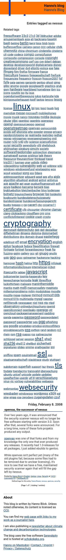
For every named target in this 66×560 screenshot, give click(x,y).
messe (20, 113)
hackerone (43, 257)
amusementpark (14, 39)
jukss (38, 96)
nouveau (34, 117)
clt (5, 54)
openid (50, 306)
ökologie (55, 117)
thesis (50, 366)
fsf (60, 78)
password (32, 317)
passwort (10, 322)
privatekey (25, 326)
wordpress (41, 393)
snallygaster (42, 347)
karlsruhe (48, 96)
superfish (24, 366)
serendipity (29, 145)
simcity (34, 148)
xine (6, 397)
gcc (32, 253)
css (36, 61)
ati (32, 39)
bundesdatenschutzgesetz (33, 197)
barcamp (27, 187)
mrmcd (37, 295)
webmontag (11, 388)
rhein (7, 334)
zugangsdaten (44, 397)
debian (56, 61)
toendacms (20, 371)
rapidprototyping (14, 135)
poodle (13, 326)
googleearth (36, 86)
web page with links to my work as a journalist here (30, 518)
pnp (6, 326)
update (36, 374)
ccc (43, 47)
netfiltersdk (11, 303)
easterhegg (51, 236)
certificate (13, 209)
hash (20, 263)
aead (39, 177)
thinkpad (39, 159)
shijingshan (11, 148)
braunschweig (23, 194)
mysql (38, 299)
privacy (57, 132)
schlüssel (9, 339)
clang (7, 213)
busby (7, 205)
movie (7, 117)
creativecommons (16, 61)
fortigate (9, 249)
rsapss (26, 334)
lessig (58, 99)
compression (25, 58)
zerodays (27, 397)
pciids (7, 132)
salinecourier (44, 334)
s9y (26, 142)
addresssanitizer (14, 177)
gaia (12, 82)
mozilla (8, 295)
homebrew (43, 89)
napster (48, 299)
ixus (31, 93)
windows (9, 169)
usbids (35, 162)
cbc (39, 205)
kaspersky (35, 276)
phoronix (22, 132)
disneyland (10, 68)
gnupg (43, 253)
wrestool (16, 173)
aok (6, 183)
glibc (7, 86)
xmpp (12, 397)
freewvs (24, 75)
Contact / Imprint (41, 545)
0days (38, 173)
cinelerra (57, 51)
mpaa (16, 295)
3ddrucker (46, 36)
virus (7, 381)
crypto (47, 217)
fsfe (6, 82)
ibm (53, 89)
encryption (40, 241)
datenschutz (25, 230)
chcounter (33, 209)
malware (25, 284)
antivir (42, 180)
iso (22, 93)
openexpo (47, 120)
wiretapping (42, 169)
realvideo (47, 135)
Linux (39, 476)
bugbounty (10, 197)
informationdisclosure (17, 267)
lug (56, 108)
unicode (26, 374)
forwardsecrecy (34, 249)
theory (48, 155)
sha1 (39, 338)
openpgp (42, 310)
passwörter (24, 322)
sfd (39, 145)
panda (7, 317)
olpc (15, 120)
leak (35, 280)
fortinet (19, 249)
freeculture (11, 75)
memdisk (9, 113)
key (45, 276)
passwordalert (49, 317)
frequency (25, 78)
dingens (25, 233)
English (27, 476)
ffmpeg (8, 71)
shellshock (48, 145)
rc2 (59, 330)
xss (32, 173)
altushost (22, 180)
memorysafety (36, 288)
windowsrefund (24, 169)
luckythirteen (12, 284)
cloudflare (32, 213)
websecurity (38, 387)
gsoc (19, 257)
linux (22, 106)
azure (7, 187)
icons (7, 93)
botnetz (9, 194)
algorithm (9, 180)
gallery (25, 253)
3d (37, 36)
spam (17, 355)
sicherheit (44, 343)
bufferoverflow (13, 47)
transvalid (34, 371)
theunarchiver (25, 159)
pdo (35, 322)
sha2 (48, 339)
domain (30, 236)
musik (15, 117)
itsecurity (10, 272)
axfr (58, 183)
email (23, 242)
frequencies (11, 78)
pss (27, 330)
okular (7, 120)
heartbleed (29, 89)
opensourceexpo (24, 124)
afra (50, 177)
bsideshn (56, 194)
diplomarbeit (50, 233)
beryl (32, 43)
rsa (18, 334)
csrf (31, 61)
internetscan (39, 267)
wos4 (7, 173)
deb (37, 230)
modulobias (43, 291)
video (43, 162)
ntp (46, 303)
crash (38, 217)
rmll (54, 138)
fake (56, 68)
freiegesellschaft (39, 75)
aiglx (57, 177)
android (33, 180)
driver (21, 68)
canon (36, 47)
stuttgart (55, 359)
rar (26, 135)
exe (51, 68)
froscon (37, 78)
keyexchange (12, 280)
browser (39, 194)
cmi (42, 213)
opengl (8, 124)
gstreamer (29, 257)
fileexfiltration (41, 246)
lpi (32, 108)
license (8, 108)
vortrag (18, 381)
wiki (59, 166)
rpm (12, 334)
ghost (49, 82)
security (16, 145)
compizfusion (43, 54)
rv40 (20, 142)
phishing (52, 322)
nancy (23, 117)
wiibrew (52, 166)
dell (42, 230)
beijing (15, 43)
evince (44, 68)
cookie (30, 217)
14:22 (53, 476)
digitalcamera (44, 65)
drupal (39, 236)
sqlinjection (40, 152)
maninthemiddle (43, 284)
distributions (11, 236)
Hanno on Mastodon (16, 545)
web (39, 166)
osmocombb (48, 128)
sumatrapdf (11, 155)
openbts (35, 120)
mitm (31, 291)
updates (46, 374)
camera (27, 47)
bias (46, 187)
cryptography (27, 223)
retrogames (19, 138)
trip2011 (9, 162)
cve (41, 61)
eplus (7, 246)
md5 (23, 288)
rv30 (14, 142)
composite (10, 58)
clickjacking (18, 213)
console (39, 58)
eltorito (35, 68)
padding (49, 313)
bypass (16, 205)
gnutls (53, 253)
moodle (56, 291)
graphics (50, 86)
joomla (24, 276)
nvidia (44, 117)
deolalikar (51, 230)
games (20, 82)
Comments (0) (9, 478)
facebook (17, 246)
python (35, 330)
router (7, 142)
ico (58, 89)
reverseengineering (39, 138)
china (21, 51)
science (34, 142)
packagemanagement (30, 313)
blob (45, 43)
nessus (44, 481)
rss (33, 334)
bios (38, 43)
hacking (55, 257)
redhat (58, 135)
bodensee (54, 190)
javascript (36, 272)
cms (47, 213)
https (44, 263)
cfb (25, 209)
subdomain (11, 366)
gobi (6, 257)
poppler (38, 132)
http (35, 263)
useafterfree (11, 378)
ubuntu (8, 374)
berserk (38, 187)
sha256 (9, 343)
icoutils (15, 93)
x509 (52, 393)
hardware (16, 89)
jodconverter (11, 276)
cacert (32, 205)
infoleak (56, 263)
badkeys (16, 187)
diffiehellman (12, 233)
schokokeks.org (34, 539)
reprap (8, 138)
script (7, 145)
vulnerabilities (32, 381)
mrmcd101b (11, 299)
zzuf (57, 397)
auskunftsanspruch (43, 183)
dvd (27, 68)
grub (59, 86)
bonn (51, 43)
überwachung (48, 371)
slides (21, 347)
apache (14, 183)
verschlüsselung (46, 378)
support (36, 366)
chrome (45, 209)
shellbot (31, 343)
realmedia (35, 135)
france (44, 71)
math (16, 288)
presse (48, 132)
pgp (42, 321)
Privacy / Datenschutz (17, 548)
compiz (29, 54)
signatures (10, 347)
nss (40, 303)
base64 (51, 39)
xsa (19, 397)
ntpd (51, 303)
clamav (56, 209)
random (51, 330)
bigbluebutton (12, 190)
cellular (50, 47)
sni (53, 347)
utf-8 (32, 378)
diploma (36, 233)
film (16, 71)
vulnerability (28, 166)
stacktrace (35, 359)
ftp (53, 249)
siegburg (23, 148)
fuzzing (8, 253)
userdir (24, 378)
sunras (23, 155)
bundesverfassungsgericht (39, 201)
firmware (33, 71)
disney (57, 65)
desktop (9, 65)
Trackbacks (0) (22, 478)
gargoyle (30, 82)
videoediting (11, 166)
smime (30, 347)
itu (26, 93)
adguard (30, 177)
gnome (14, 86)
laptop (40, 99)
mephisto (52, 288)
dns (22, 236)
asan (27, 183)
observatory (12, 306)
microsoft (32, 113)
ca (25, 205)
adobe (57, 36)
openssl (40, 124)
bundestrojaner (13, 201)
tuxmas (19, 162)
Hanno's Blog (54, 10)
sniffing (8, 355)
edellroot (9, 242)
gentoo (41, 82)
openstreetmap (16, 128)
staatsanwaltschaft (16, 359)
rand (43, 330)
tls (58, 365)
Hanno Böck (17, 476)
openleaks (29, 310)
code (10, 54)
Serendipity (51, 535)
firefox (23, 71)
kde (56, 96)
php (30, 132)
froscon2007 (50, 78)
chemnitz (10, 51)
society (44, 148)
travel (49, 159)
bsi (47, 194)
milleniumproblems (16, 291)
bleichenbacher (31, 190)
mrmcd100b (51, 295)
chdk (59, 47)
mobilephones (47, 113)
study (45, 359)
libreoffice (45, 280)
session (29, 339)
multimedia (27, 299)
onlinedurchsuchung (33, 306)
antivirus (52, 180)
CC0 (6, 510)
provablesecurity (14, 330)
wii (44, 166)
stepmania (54, 152)
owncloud (10, 313)
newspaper (25, 303)
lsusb (50, 108)
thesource (10, 159)
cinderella (45, 51)
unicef (17, 374)
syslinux (33, 155)
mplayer (26, 295)
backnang (40, 39)
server (20, 339)
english (57, 242)
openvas (34, 128)
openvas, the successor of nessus (25, 409)
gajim (16, 253)
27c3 (32, 36)
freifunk (56, 75)
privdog (37, 326)
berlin (24, 43)
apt (22, 183)
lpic (37, 108)
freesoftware (12, 36)
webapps (47, 381)
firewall (55, 246)
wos (53, 169)
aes (45, 177)
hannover (9, 263)
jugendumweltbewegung (19, 96)
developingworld (24, 65)
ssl (42, 353)
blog (44, 190)
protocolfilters (51, 326)
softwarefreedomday (18, 152)
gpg (13, 257)
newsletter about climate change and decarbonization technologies (33, 528)
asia (27, 39)
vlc (12, 381)
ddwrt (48, 61)
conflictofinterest (14, 217)
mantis (8, 288)
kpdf (33, 99)
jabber (22, 272)
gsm (6, 89)
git (36, 253)
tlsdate (8, 371)
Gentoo (33, 476)
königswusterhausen (16, 99)
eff (17, 242)
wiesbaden (11, 393)
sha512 (20, 343)
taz (44, 366)
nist (35, 303)
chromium (31, 51)
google (24, 86)
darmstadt (10, 230)
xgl (58, 393)
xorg (26, 173)
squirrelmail (29, 355)
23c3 (25, 36)
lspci (43, 108)
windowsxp (26, 393)
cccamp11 (49, 205)
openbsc (23, 120)
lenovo (49, 99)
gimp (57, 82)
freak (48, 249)
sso (50, 355)
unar (27, 162)
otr (50, 310)
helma (28, 263)
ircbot (51, 267)
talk (41, 155)
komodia (25, 280)
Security (45, 476)
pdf (14, 132)
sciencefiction (48, 142)
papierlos (18, 317)
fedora (28, 246)
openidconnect (13, 310)
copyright (51, 58)
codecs (18, 54)
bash (7, 43)
